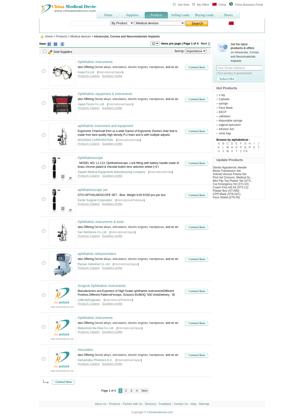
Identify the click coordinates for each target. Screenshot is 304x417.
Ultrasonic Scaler (104, 29)
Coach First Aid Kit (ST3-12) (230, 187)
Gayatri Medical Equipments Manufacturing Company (111, 172)
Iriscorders (85, 350)
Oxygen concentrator (201, 29)
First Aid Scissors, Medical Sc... (232, 177)
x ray (222, 95)
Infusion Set (226, 129)
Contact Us (181, 404)
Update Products (229, 160)
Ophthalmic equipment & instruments (105, 94)
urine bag (225, 133)
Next (206, 43)
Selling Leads (180, 15)
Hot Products (226, 88)
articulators (120, 67)
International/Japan (110, 72)
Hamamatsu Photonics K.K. (95, 360)
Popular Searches (64, 29)
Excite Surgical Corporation (95, 200)
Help (193, 404)
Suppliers (132, 15)
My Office (203, 4)
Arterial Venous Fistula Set (229, 174)
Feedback (165, 404)
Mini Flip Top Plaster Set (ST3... (233, 180)
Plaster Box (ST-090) (226, 190)
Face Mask (226, 107)
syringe (136, 29)
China (222, 4)
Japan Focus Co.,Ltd (91, 104)
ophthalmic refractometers (97, 254)
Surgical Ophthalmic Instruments (102, 286)
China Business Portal (249, 4)
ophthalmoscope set (92, 190)
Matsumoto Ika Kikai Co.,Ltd (95, 328)
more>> (246, 29)
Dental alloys (103, 67)
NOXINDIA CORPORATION (95, 140)
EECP (223, 112)
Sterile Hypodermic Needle (230, 167)
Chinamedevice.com (160, 412)
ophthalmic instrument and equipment (105, 126)
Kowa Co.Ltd (86, 72)
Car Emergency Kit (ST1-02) (231, 184)
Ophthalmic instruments (95, 62)
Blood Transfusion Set (227, 170)
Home (108, 15)
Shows (228, 15)
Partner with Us (132, 404)
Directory (150, 404)
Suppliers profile (112, 76)
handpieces (156, 67)
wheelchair (84, 29)
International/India (128, 140)
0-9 (245, 151)
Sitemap (204, 404)
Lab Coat (123, 29)
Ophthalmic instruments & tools (101, 222)
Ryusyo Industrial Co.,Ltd (93, 264)
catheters (224, 116)
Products (156, 15)
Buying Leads (204, 15)
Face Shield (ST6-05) (226, 197)
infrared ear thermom (156, 29)
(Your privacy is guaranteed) (234, 73)
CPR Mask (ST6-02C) (227, 194)
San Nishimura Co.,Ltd (92, 232)
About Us (100, 404)
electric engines (138, 67)
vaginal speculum (230, 125)
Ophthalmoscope (90, 158)
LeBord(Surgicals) (89, 300)
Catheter (224, 99)
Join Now (183, 4)
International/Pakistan (130, 200)
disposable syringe (229, 29)
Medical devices (81, 36)
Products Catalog (89, 76)
